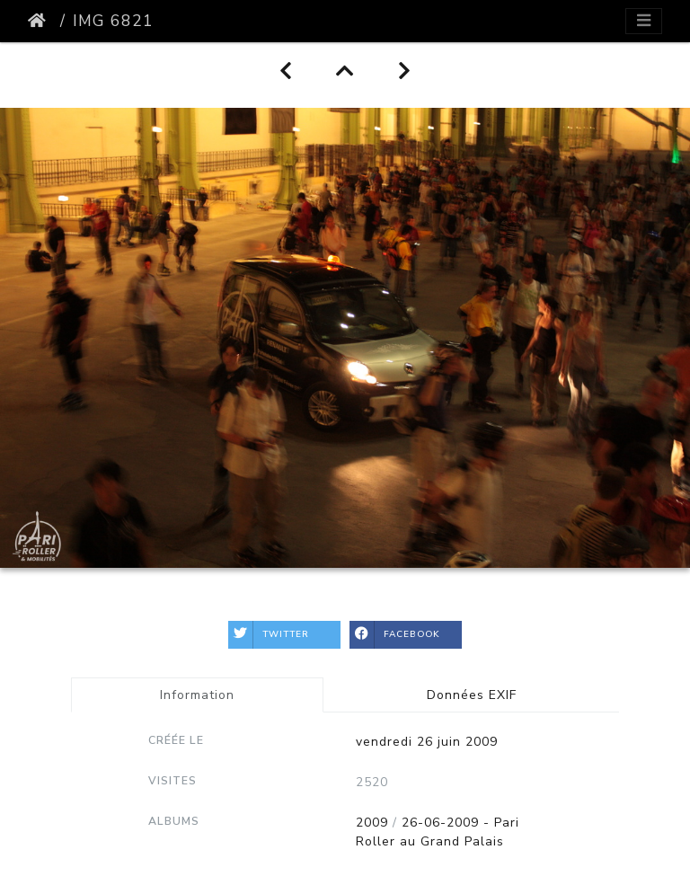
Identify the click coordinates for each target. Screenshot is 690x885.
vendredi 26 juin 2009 (427, 741)
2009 (372, 822)
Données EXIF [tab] (472, 695)
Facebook (394, 635)
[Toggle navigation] (643, 21)
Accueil (40, 20)
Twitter (268, 635)
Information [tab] (197, 695)
